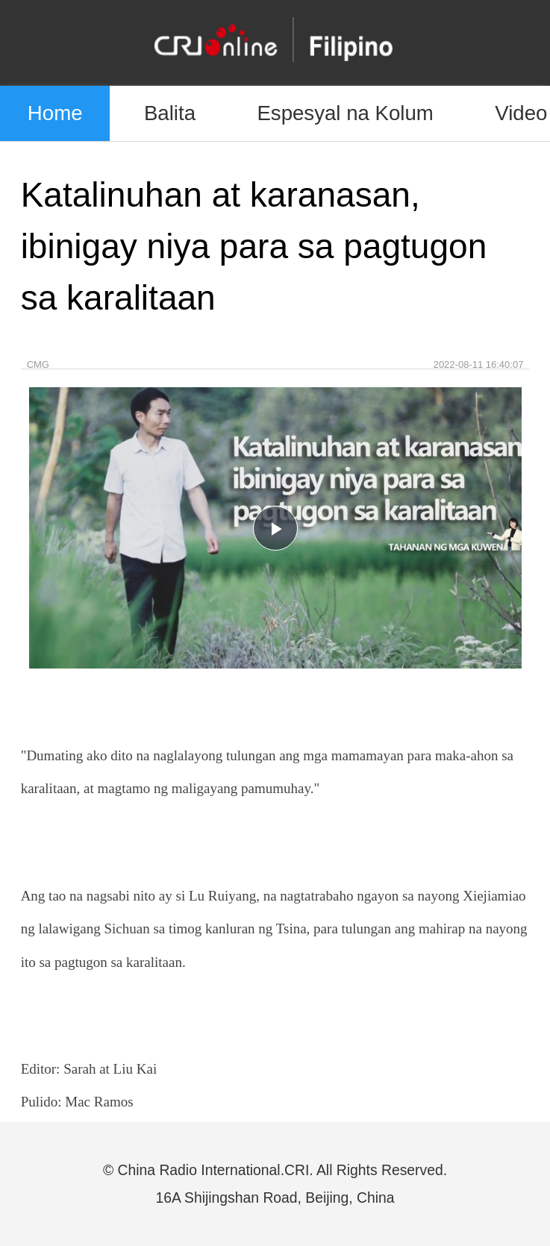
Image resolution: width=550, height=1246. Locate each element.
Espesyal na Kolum (345, 113)
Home (55, 113)
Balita (170, 113)
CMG (38, 364)
